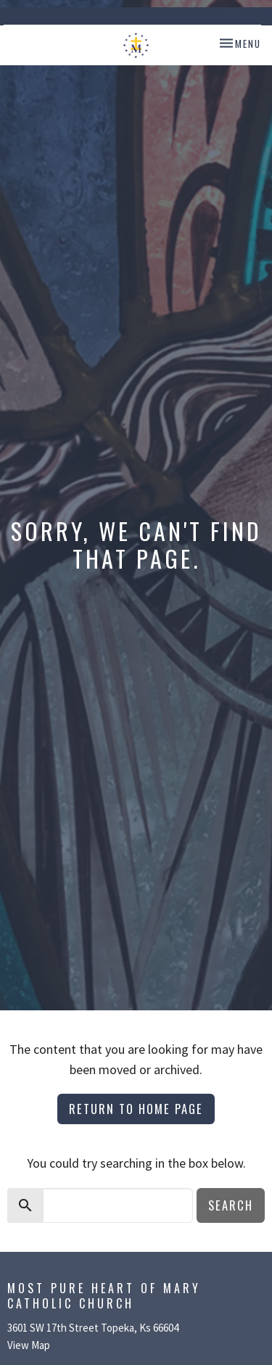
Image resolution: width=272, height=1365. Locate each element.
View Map (28, 1345)
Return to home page (136, 1109)
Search (230, 1205)
